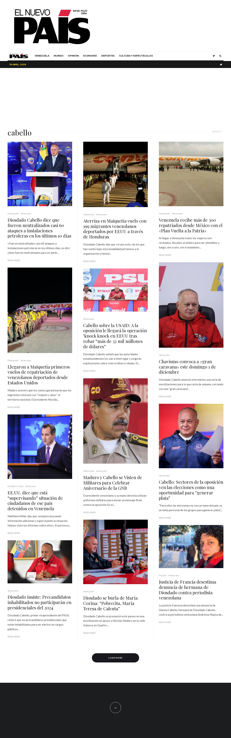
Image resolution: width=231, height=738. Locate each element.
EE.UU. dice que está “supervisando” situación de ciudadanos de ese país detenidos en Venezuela (35, 500)
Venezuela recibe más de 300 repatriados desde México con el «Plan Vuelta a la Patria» (191, 225)
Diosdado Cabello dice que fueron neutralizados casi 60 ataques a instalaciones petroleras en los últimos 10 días (39, 227)
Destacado (13, 213)
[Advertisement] (115, 95)
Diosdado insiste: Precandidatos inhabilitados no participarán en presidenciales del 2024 (39, 602)
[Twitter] (214, 55)
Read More (14, 260)
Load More (115, 658)
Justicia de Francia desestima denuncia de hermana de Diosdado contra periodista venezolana (187, 589)
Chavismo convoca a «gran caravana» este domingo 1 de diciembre (187, 367)
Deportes (108, 55)
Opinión (73, 55)
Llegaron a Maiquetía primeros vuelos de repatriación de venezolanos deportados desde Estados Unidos (39, 374)
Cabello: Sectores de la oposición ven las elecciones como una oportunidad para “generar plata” (191, 489)
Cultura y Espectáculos (136, 55)
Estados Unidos (15, 486)
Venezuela (42, 55)
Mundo (58, 55)
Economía (90, 55)
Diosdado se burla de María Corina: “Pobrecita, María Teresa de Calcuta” (110, 603)
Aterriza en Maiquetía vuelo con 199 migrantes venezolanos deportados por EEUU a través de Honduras (114, 228)
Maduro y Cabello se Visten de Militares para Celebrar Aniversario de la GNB (112, 483)
